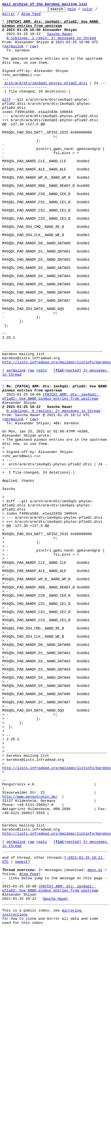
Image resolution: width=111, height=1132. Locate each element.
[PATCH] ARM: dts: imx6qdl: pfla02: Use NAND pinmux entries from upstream (51, 468)
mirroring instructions (85, 1076)
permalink (14, 54)
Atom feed (30, 16)
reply (41, 438)
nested (72, 438)
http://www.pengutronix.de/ (30, 948)
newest (21, 1024)
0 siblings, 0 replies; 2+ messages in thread (53, 485)
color (96, 10)
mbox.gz (95, 1034)
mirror (8, 16)
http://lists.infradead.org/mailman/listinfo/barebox (56, 428)
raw (33, 54)
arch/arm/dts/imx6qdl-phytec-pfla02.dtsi (45, 93)
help (80, 10)
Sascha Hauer (60, 39)
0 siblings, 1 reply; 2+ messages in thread (51, 44)
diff (6, 113)
